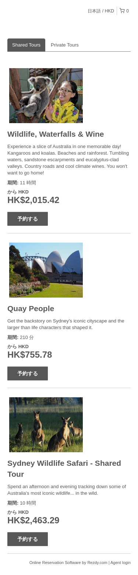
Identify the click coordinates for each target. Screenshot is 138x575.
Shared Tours (26, 45)
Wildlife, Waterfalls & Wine (55, 134)
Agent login (120, 562)
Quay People (30, 308)
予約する (27, 219)
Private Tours (65, 45)
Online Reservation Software (55, 562)
